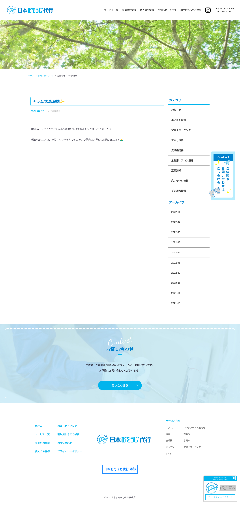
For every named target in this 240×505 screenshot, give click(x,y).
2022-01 (175, 283)
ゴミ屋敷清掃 (178, 191)
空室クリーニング (181, 130)
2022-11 (175, 212)
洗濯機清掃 (177, 150)
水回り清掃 (177, 140)
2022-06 (175, 232)
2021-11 (175, 293)
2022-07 (175, 222)
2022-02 (175, 273)
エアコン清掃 (178, 120)
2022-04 (175, 252)
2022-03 (175, 262)
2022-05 (175, 242)
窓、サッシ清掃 (179, 180)
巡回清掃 (176, 170)
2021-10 (175, 303)
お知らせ (176, 110)
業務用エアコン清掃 (182, 160)
